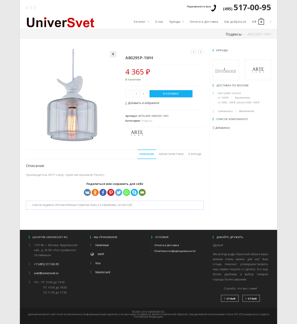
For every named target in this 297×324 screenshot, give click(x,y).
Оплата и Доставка (166, 245)
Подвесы (234, 34)
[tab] (146, 154)
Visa (97, 263)
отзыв (229, 298)
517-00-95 (247, 7)
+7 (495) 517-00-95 (46, 264)
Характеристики (171, 154)
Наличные (102, 245)
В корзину (171, 93)
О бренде (195, 154)
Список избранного (232, 119)
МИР (101, 254)
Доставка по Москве (232, 85)
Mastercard (102, 272)
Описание (146, 154)
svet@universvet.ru (46, 273)
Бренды (222, 50)
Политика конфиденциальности (175, 251)
